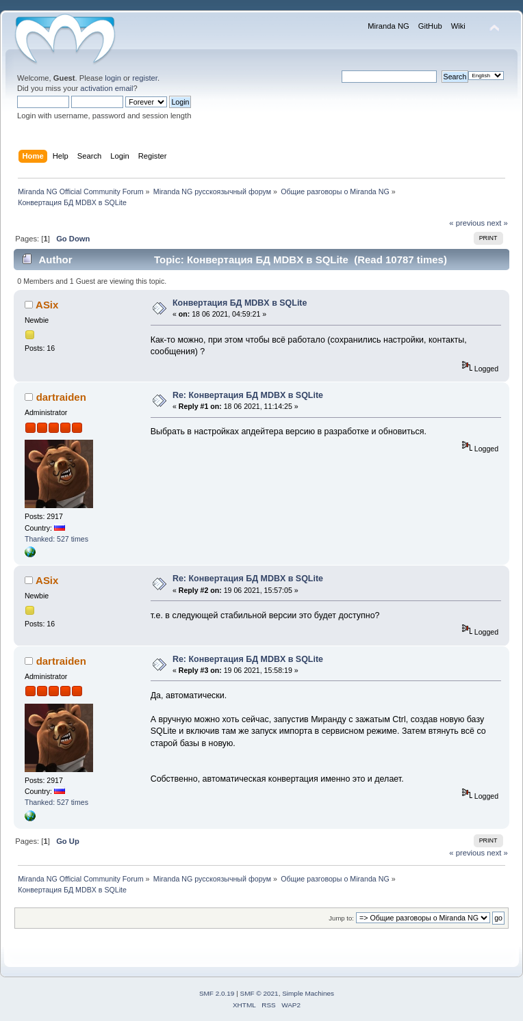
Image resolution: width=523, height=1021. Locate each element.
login (113, 78)
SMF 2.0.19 (217, 993)
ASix (47, 304)
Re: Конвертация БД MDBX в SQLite (248, 395)
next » (497, 223)
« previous (467, 223)
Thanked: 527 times (56, 539)
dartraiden (61, 397)
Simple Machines (308, 993)
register (144, 78)
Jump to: (341, 918)
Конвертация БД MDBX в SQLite (240, 303)
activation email (106, 88)
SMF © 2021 (259, 993)
